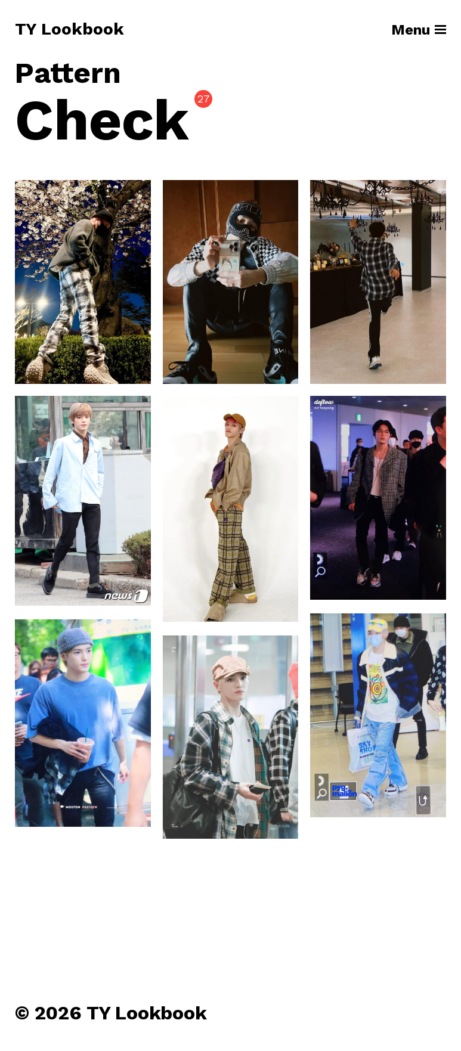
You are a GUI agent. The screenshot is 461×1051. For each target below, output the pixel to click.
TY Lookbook (69, 30)
